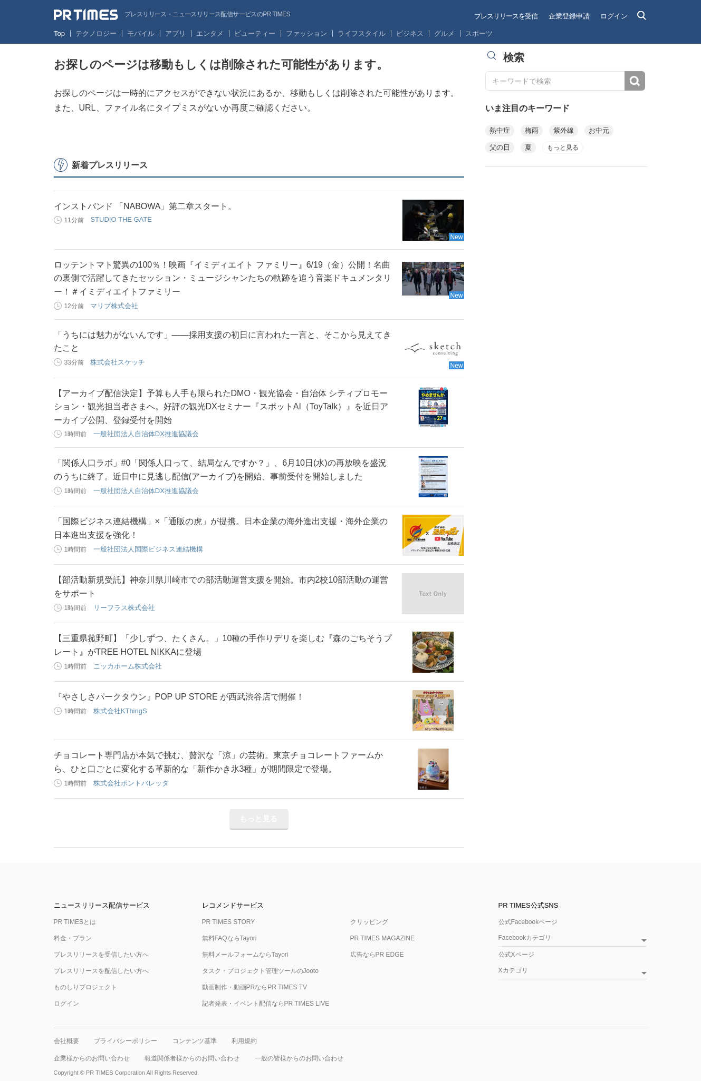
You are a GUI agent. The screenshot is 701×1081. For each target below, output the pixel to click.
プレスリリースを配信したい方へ (101, 971)
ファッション (306, 33)
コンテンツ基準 (194, 1041)
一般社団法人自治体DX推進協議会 (146, 434)
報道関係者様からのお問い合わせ (192, 1058)
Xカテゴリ (513, 970)
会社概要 (66, 1041)
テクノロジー (96, 33)
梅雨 (532, 130)
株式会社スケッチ (117, 362)
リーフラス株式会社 (124, 608)
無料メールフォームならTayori (245, 954)
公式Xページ (516, 954)
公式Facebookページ (528, 922)
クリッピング (369, 922)
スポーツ (479, 33)
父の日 (499, 147)
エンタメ (210, 33)
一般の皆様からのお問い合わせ (299, 1058)
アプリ (175, 33)
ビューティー (254, 33)
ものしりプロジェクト (85, 987)
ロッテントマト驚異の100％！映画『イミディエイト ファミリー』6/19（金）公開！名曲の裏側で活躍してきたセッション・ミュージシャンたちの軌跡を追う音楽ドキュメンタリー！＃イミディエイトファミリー (222, 278)
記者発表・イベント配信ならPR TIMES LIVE (266, 1003)
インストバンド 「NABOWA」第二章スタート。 (145, 206)
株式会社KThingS (120, 711)
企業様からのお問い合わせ (92, 1058)
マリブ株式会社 (114, 306)
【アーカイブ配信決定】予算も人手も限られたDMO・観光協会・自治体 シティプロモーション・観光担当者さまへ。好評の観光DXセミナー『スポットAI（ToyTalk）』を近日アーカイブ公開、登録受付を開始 (221, 407)
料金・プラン (73, 938)
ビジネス (410, 33)
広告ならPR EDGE (377, 954)
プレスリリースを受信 (505, 16)
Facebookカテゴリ (525, 938)
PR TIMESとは (75, 922)
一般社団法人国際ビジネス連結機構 (148, 549)
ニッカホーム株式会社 (127, 666)
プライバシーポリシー (125, 1041)
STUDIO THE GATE (121, 219)
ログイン (614, 16)
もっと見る (258, 818)
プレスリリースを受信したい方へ (101, 954)
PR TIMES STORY (228, 922)
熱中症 (499, 130)
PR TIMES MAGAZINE (382, 938)
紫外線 (563, 130)
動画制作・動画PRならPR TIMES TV (255, 987)
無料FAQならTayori (229, 938)
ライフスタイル (362, 33)
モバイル (141, 33)
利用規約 (244, 1041)
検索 (635, 81)
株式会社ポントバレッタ (131, 783)
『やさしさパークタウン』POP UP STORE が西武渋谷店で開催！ (179, 696)
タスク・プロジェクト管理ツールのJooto (260, 971)
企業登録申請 (569, 16)
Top (59, 33)
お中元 (599, 130)
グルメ (444, 33)
